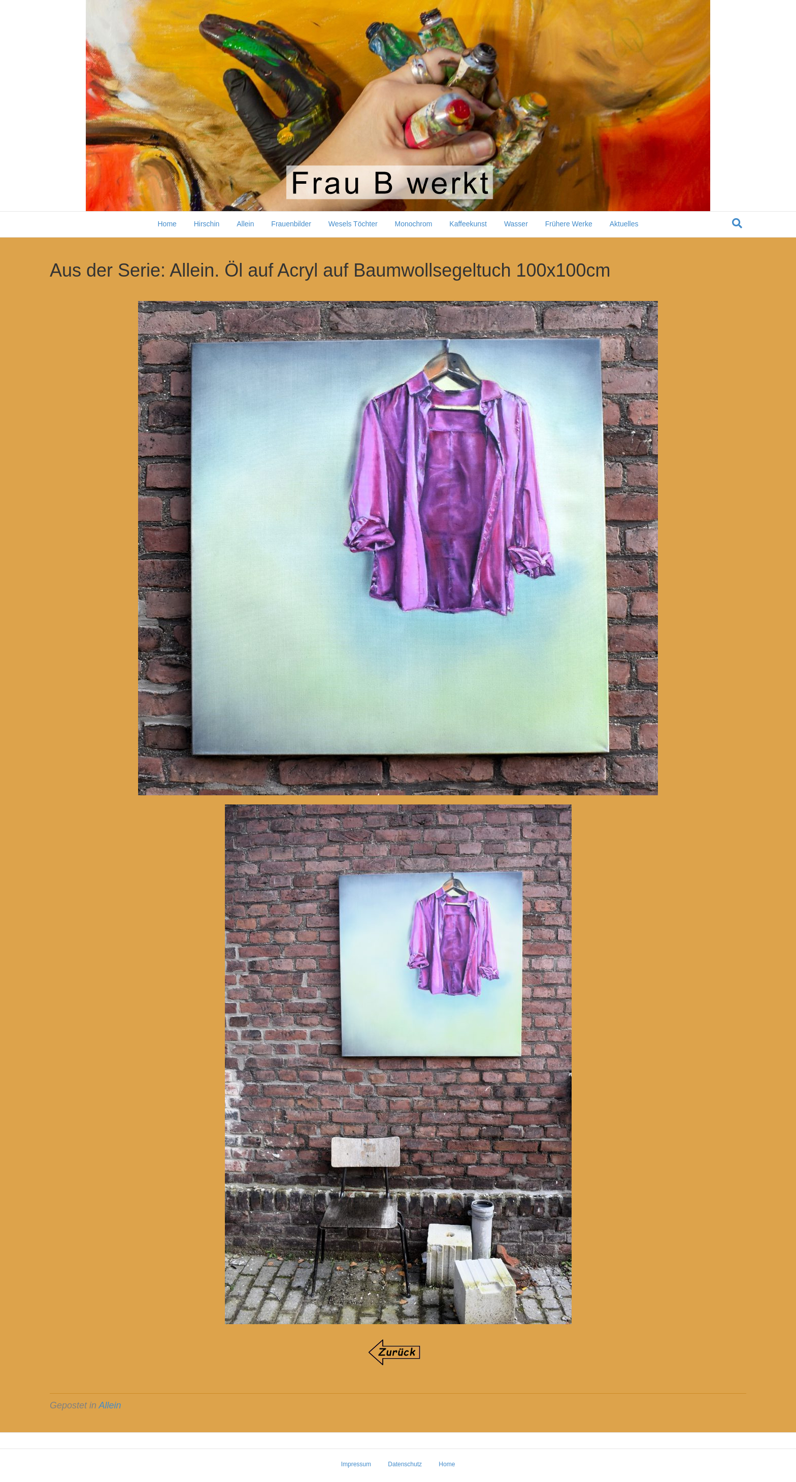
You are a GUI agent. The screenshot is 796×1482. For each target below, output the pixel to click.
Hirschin (207, 224)
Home (166, 224)
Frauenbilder (291, 224)
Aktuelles (624, 224)
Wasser (516, 224)
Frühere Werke (568, 224)
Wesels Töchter (353, 224)
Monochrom (413, 224)
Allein (245, 224)
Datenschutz (405, 1464)
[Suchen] (737, 223)
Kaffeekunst (468, 224)
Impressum (356, 1464)
